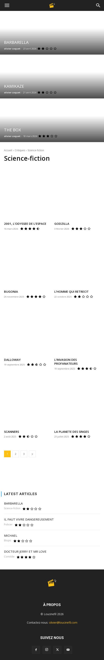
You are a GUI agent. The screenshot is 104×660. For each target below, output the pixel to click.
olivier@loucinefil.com (63, 622)
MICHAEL (10, 535)
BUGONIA (11, 291)
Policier (8, 524)
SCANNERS (11, 432)
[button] (6, 5)
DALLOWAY (12, 360)
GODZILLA (61, 224)
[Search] (98, 5)
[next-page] (32, 454)
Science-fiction (12, 508)
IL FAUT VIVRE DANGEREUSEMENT (29, 519)
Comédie (9, 556)
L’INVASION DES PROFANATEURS (66, 362)
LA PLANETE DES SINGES (71, 432)
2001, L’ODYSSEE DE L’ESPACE (25, 224)
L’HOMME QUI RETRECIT (71, 291)
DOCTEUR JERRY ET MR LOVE (25, 551)
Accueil (8, 150)
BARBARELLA (13, 503)
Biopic (7, 540)
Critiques (20, 150)
